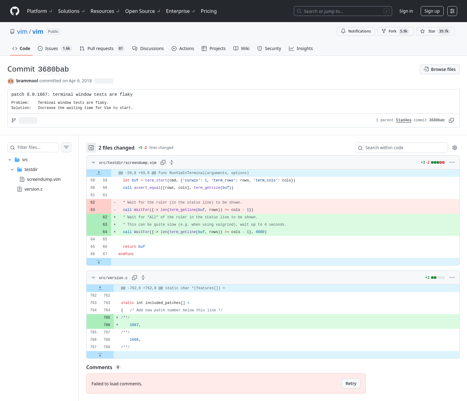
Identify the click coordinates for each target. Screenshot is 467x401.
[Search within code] (398, 148)
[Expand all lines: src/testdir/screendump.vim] (184, 162)
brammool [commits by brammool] (27, 81)
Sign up (432, 11)
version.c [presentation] (34, 189)
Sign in (406, 11)
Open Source (143, 11)
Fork (395, 31)
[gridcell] (279, 173)
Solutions (72, 11)
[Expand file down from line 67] (111, 261)
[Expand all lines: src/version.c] (155, 277)
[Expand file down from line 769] (112, 354)
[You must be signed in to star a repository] (435, 31)
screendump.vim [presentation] (44, 179)
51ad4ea (403, 120)
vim (22, 31)
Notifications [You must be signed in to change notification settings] (356, 31)
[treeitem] (45, 174)
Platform (40, 11)
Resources (105, 11)
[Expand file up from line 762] (112, 288)
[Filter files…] (44, 147)
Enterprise (181, 11)
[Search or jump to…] (343, 11)
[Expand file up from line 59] (111, 173)
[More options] (452, 162)
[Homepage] (15, 11)
